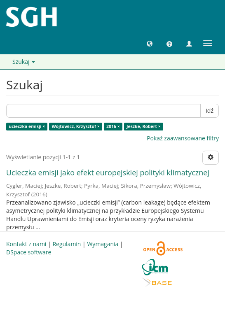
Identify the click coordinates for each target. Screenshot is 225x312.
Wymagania (102, 244)
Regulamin (66, 244)
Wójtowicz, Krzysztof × (75, 126)
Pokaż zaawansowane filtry (183, 138)
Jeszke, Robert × (144, 126)
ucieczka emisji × (27, 126)
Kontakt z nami (26, 244)
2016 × (113, 126)
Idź (209, 110)
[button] (149, 43)
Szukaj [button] (23, 61)
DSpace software (28, 252)
